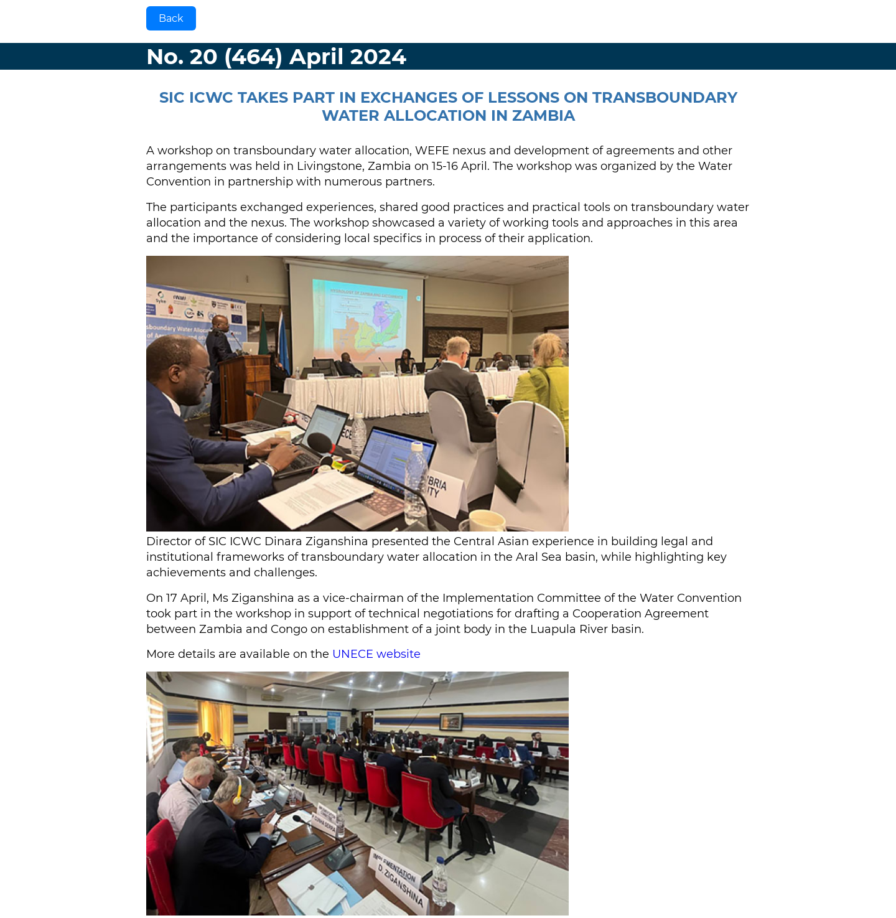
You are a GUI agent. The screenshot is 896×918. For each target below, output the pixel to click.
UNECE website (376, 654)
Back (171, 18)
